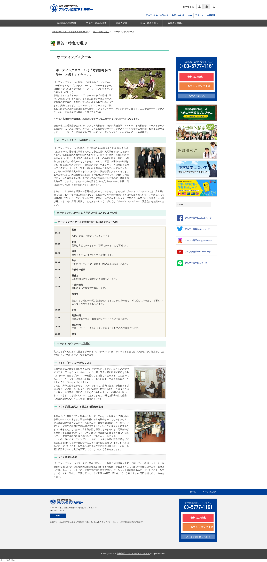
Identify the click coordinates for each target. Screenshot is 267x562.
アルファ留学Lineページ (192, 263)
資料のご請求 (195, 77)
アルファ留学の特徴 (96, 23)
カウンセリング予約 (198, 86)
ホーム (193, 492)
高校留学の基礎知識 (66, 23)
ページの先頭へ (210, 492)
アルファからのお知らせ (157, 15)
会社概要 (211, 15)
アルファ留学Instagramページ (194, 241)
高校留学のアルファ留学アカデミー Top (70, 31)
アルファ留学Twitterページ (193, 228)
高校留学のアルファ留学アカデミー (133, 553)
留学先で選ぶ (122, 23)
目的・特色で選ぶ (149, 23)
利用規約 (126, 522)
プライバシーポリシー (110, 522)
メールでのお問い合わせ (196, 96)
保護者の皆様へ (176, 23)
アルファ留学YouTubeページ (194, 252)
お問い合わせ (178, 15)
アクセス (199, 15)
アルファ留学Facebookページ (194, 218)
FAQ (190, 15)
